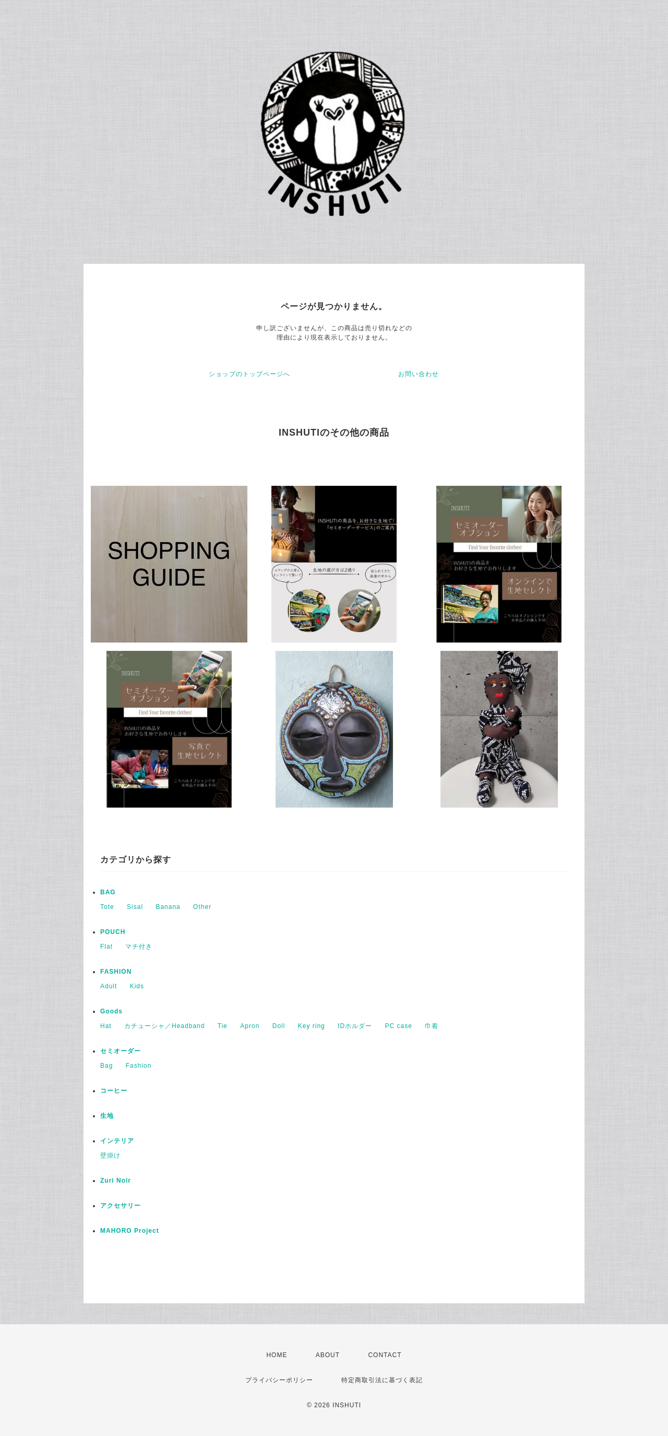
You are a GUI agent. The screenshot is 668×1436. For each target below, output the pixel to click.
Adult (108, 986)
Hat (106, 1026)
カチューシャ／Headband (164, 1026)
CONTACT (384, 1355)
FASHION (116, 971)
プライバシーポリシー (279, 1380)
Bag (106, 1065)
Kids (137, 986)
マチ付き (138, 946)
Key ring (311, 1026)
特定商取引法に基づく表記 (382, 1380)
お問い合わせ (418, 374)
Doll (278, 1026)
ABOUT (328, 1355)
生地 (107, 1115)
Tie (223, 1026)
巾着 (431, 1026)
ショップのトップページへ (249, 374)
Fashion (139, 1065)
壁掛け (110, 1155)
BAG (108, 892)
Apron (249, 1026)
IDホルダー (355, 1026)
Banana (168, 906)
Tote (107, 906)
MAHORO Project (129, 1230)
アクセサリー (120, 1205)
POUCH (112, 932)
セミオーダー (120, 1051)
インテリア (117, 1141)
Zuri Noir (115, 1180)
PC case (398, 1026)
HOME (276, 1355)
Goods (111, 1011)
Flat (106, 946)
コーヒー (113, 1090)
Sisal (135, 906)
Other (202, 906)
